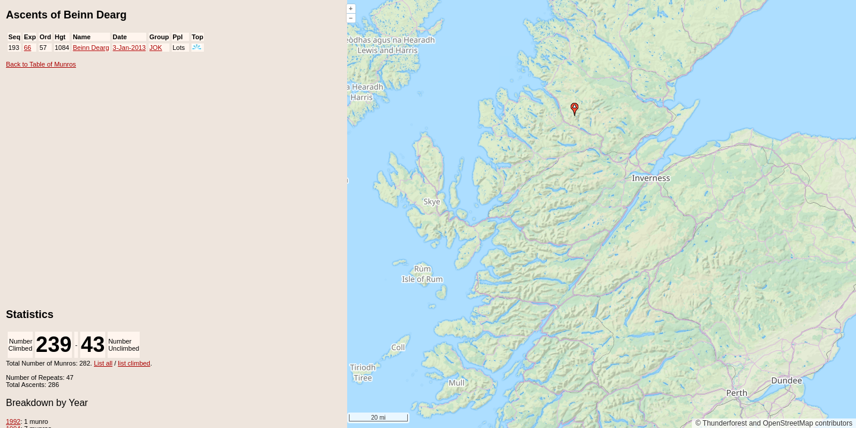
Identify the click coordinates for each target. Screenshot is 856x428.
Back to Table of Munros (41, 64)
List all (103, 363)
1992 (13, 421)
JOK (155, 47)
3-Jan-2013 (129, 47)
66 (27, 47)
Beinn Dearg (91, 47)
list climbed (134, 363)
